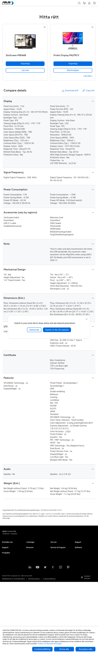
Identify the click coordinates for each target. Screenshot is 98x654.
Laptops (5, 575)
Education (29, 552)
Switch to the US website (57, 329)
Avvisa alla (64, 649)
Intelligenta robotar (9, 621)
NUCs (4, 583)
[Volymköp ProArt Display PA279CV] (72, 63)
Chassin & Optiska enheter (11, 613)
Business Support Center (84, 544)
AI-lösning (30, 585)
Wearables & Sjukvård (10, 617)
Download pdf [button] (70, 90)
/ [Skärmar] (20, 532)
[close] (86, 319)
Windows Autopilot (81, 566)
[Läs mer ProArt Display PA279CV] (88, 76)
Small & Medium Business (35, 544)
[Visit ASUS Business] (9, 531)
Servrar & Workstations (10, 594)
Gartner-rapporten (32, 606)
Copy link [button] (88, 90)
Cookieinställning (42, 649)
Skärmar (5, 587)
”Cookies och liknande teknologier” (49, 644)
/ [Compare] (28, 532)
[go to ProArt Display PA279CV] (73, 41)
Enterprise (30, 548)
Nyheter (29, 602)
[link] (25, 70)
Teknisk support (8, 558)
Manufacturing (31, 563)
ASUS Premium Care (9, 566)
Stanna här (34, 329)
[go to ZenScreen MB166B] (25, 41)
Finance (29, 577)
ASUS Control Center (82, 558)
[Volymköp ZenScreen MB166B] (25, 63)
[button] (79, 3)
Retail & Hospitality (33, 556)
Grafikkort (5, 602)
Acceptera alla (85, 649)
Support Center (7, 554)
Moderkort (5, 598)
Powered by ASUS (57, 568)
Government (30, 581)
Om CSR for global (57, 548)
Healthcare (30, 560)
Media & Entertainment (34, 573)
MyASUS (78, 554)
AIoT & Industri (7, 606)
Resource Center (32, 595)
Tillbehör (5, 625)
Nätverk (5, 610)
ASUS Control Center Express (85, 562)
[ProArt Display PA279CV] (72, 55)
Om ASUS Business (58, 544)
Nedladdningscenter (9, 562)
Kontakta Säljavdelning (10, 544)
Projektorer (6, 590)
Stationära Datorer (8, 579)
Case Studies (31, 598)
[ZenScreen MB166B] (25, 55)
